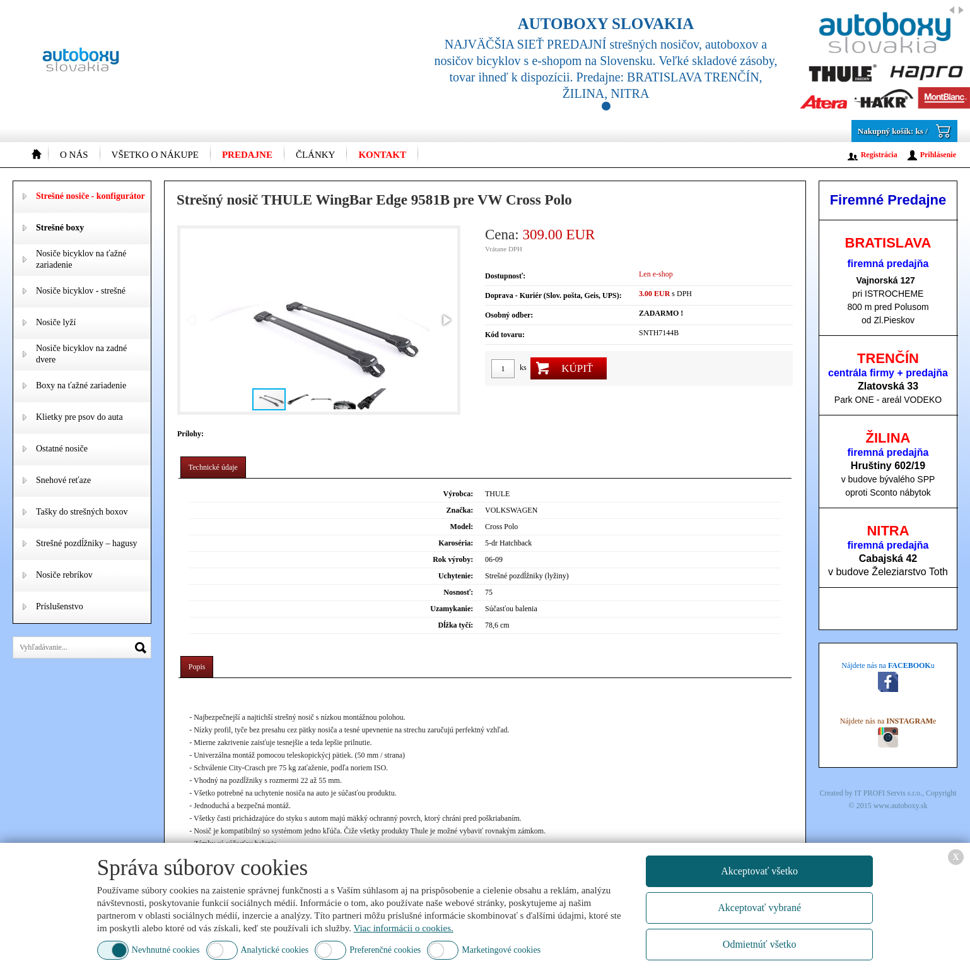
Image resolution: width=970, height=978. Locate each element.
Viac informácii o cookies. (403, 928)
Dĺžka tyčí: (456, 625)
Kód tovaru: (505, 334)
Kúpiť (577, 368)
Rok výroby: (453, 559)
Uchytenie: (455, 575)
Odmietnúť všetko (760, 944)
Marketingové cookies (501, 950)
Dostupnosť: (505, 275)
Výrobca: (458, 493)
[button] (446, 320)
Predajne (247, 155)
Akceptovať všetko (759, 871)
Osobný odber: (509, 315)
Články (316, 155)
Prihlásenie (938, 154)
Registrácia (879, 154)
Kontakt (382, 155)
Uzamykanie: (451, 608)
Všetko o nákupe (155, 155)
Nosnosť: (458, 592)
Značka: (460, 510)
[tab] (213, 467)
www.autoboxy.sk (901, 805)
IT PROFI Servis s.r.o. (888, 793)
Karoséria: (455, 543)
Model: (462, 526)
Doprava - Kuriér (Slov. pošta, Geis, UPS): (553, 295)
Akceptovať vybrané (759, 907)
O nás (74, 155)
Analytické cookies (275, 950)
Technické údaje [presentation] (213, 467)
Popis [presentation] (197, 666)
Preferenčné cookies (385, 950)
